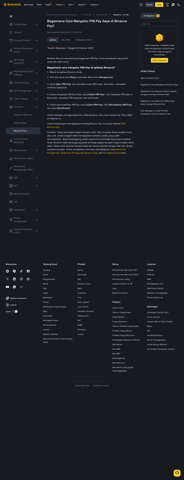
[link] (23, 24)
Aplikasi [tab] (52, 40)
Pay (79, 363)
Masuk (150, 4)
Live (79, 381)
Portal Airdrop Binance (157, 428)
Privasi (46, 386)
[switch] (15, 395)
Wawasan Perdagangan (157, 376)
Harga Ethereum (119, 405)
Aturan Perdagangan (156, 423)
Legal (45, 376)
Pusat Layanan (153, 401)
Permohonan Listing (121, 363)
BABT (80, 409)
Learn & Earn (118, 391)
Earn (72, 4)
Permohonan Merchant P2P (124, 354)
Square (82, 4)
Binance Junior (84, 367)
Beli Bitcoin (117, 428)
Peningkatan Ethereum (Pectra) (126, 423)
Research (82, 413)
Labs (114, 372)
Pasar (39, 4)
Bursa (80, 354)
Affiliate (150, 354)
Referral (150, 358)
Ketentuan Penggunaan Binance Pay (79, 316)
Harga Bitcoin (118, 401)
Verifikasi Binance (155, 419)
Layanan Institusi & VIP (122, 367)
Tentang (46, 354)
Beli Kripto (28, 4)
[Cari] (161, 23)
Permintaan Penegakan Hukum (160, 433)
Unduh (46, 413)
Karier (45, 358)
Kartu (80, 372)
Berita (45, 367)
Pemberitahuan (49, 409)
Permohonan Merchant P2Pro (125, 358)
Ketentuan (47, 381)
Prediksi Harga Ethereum (123, 419)
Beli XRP (116, 437)
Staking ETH (83, 399)
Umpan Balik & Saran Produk (159, 405)
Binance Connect (120, 376)
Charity (81, 418)
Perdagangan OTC (155, 367)
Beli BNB (116, 433)
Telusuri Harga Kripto (121, 396)
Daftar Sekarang (159, 60)
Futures (60, 4)
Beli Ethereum (118, 446)
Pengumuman (49, 363)
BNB (149, 363)
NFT (79, 404)
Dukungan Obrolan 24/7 (158, 396)
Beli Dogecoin (118, 442)
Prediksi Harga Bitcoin (122, 414)
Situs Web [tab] (65, 40)
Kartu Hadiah (83, 386)
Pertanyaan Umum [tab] (83, 40)
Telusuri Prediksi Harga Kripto (125, 410)
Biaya (149, 410)
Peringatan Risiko (111, 316)
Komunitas (47, 399)
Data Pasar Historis (155, 372)
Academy (82, 376)
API (148, 414)
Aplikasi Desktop (50, 418)
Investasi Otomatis (86, 395)
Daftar (159, 4)
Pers (45, 372)
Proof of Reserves (155, 381)
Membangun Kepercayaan (54, 390)
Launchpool (83, 390)
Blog (45, 395)
